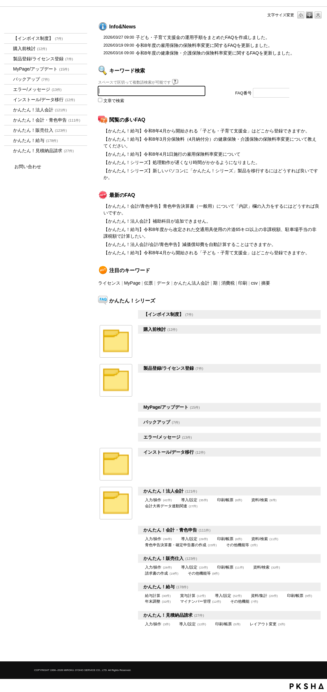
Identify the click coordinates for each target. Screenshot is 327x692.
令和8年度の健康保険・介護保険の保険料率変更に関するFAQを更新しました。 (215, 53)
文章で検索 (113, 101)
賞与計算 (193, 595)
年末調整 (158, 601)
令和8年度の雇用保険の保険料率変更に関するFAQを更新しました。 (204, 45)
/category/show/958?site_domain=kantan (8, 120)
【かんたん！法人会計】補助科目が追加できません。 (157, 221)
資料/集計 (264, 595)
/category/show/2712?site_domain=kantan (8, 110)
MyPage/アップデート (41, 68)
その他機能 (244, 601)
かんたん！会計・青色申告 (46, 120)
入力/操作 (158, 500)
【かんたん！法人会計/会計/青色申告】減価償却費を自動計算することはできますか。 (189, 244)
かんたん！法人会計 (40, 109)
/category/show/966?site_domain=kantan (8, 140)
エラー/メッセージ (37, 89)
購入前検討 (30, 48)
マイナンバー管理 (200, 601)
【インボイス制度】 (38, 38)
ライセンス (109, 283)
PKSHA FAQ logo (307, 686)
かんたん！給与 (35, 140)
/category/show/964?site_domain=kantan (8, 130)
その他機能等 (242, 545)
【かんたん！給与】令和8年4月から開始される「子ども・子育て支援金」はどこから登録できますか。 (206, 130)
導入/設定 (194, 500)
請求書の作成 (162, 573)
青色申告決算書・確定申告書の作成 (181, 545)
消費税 (228, 283)
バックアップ (31, 79)
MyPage (132, 283)
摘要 (265, 283)
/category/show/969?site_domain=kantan (8, 150)
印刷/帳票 (229, 500)
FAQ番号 (243, 93)
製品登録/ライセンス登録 (43, 58)
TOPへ (307, 651)
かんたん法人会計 (191, 283)
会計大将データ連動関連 (171, 506)
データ (163, 283)
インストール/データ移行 (44, 99)
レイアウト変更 (267, 624)
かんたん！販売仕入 (40, 130)
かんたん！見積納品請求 (43, 150)
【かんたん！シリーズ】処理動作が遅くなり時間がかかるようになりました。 (181, 162)
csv (254, 283)
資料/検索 (263, 500)
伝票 (148, 283)
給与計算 (158, 595)
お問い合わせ (27, 166)
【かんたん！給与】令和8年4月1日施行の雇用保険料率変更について (171, 154)
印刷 (242, 283)
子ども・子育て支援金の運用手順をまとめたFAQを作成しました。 (203, 37)
